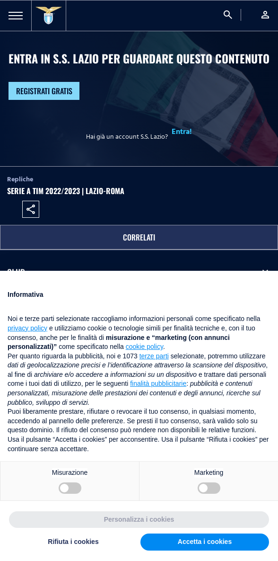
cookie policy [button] (144, 346)
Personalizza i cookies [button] (139, 519)
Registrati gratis (44, 91)
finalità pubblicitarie (158, 383)
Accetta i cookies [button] (205, 541)
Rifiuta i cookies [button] (73, 541)
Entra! (182, 131)
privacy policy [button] (27, 328)
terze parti (154, 356)
